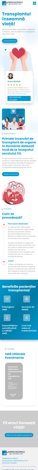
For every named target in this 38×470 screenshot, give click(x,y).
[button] (34, 3)
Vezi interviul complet (15, 98)
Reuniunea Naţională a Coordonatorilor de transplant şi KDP (15, 373)
